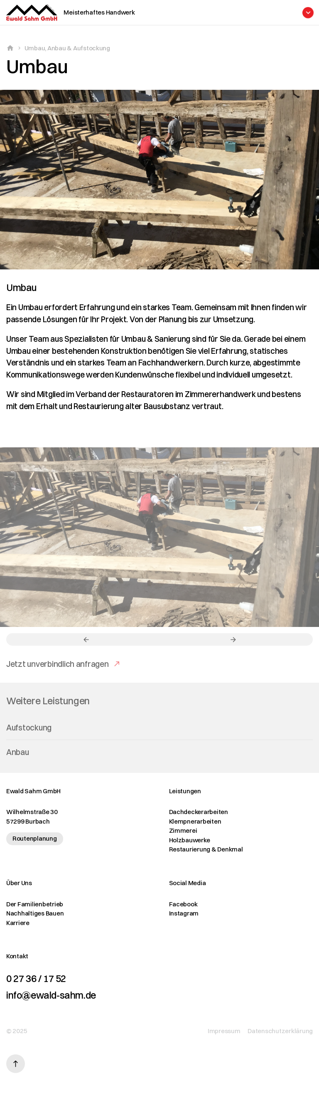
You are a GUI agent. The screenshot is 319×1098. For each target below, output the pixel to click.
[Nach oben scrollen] (15, 1063)
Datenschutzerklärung (280, 1031)
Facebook (183, 904)
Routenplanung (34, 838)
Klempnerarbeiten (195, 821)
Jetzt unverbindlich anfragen (57, 671)
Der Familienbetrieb (34, 904)
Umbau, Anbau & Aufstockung (67, 48)
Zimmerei (183, 830)
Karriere (17, 923)
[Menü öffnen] (185, 12)
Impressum (224, 1031)
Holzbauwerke (189, 840)
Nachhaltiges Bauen (35, 913)
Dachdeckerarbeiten (198, 812)
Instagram (184, 913)
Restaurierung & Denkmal (206, 849)
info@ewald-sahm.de (51, 995)
